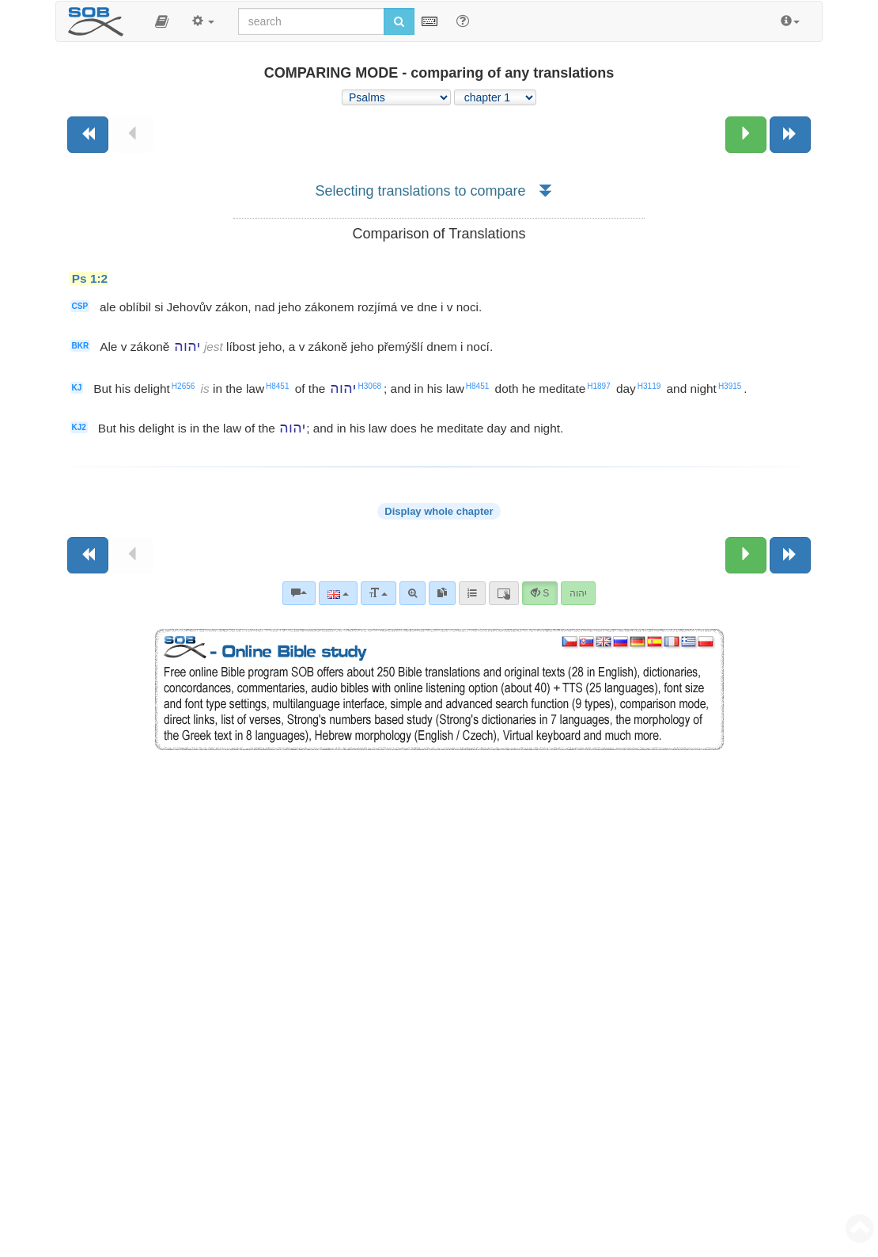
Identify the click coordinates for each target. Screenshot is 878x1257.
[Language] (338, 593)
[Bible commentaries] (299, 593)
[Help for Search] (463, 20)
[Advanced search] (412, 593)
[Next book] (790, 134)
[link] (442, 593)
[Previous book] (87, 134)
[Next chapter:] (745, 134)
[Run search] (399, 21)
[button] (161, 21)
